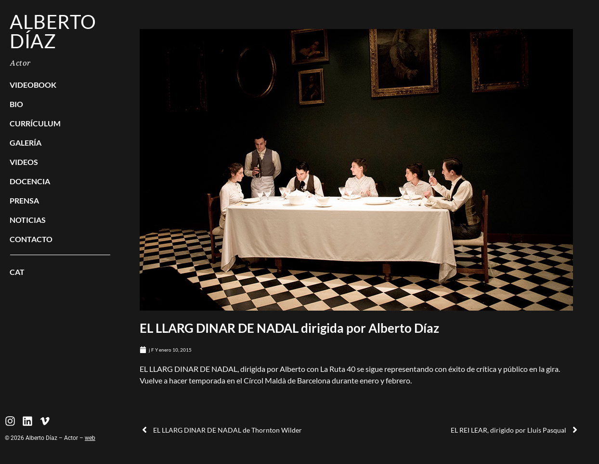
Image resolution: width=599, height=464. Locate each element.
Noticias (28, 219)
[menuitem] (60, 272)
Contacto (31, 239)
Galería (25, 142)
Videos (24, 161)
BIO (16, 104)
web (90, 438)
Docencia (30, 181)
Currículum (35, 123)
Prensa (24, 200)
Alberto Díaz (53, 31)
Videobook (33, 84)
